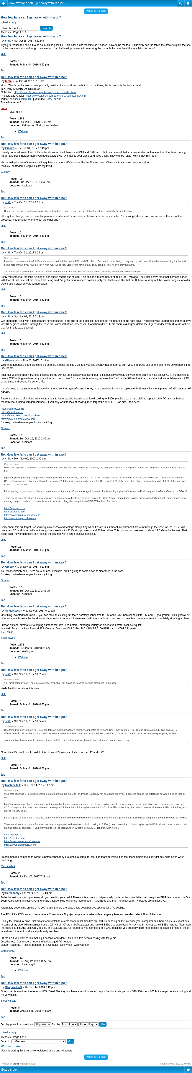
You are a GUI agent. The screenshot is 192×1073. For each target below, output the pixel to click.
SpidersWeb (12, 610)
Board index (9, 1069)
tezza (8, 81)
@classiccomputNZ (21, 99)
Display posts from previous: (26, 1024)
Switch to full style (96, 10)
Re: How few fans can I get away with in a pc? (34, 77)
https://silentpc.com (12, 412)
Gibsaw (10, 148)
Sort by (64, 1024)
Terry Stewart (54, 99)
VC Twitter (7, 631)
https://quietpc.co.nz (12, 408)
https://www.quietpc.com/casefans (20, 415)
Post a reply (9, 22)
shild (8, 40)
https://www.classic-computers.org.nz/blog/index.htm (56, 95)
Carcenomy (12, 893)
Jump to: (6, 1041)
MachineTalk (13, 785)
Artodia (187, 1064)
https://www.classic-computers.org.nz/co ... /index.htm (44, 92)
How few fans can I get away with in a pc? (37, 3)
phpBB (16, 1064)
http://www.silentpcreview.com (18, 419)
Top (3, 70)
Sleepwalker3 (13, 987)
